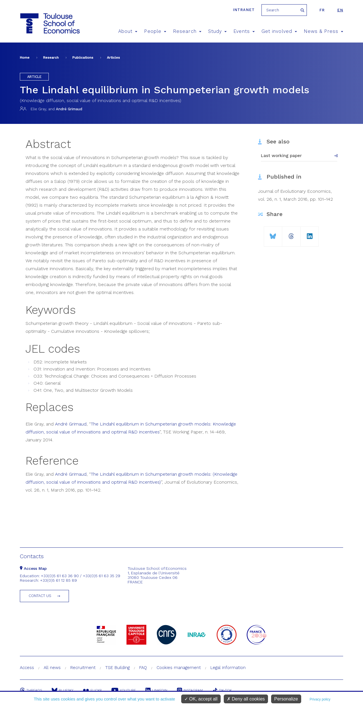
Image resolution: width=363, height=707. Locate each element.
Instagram (190, 690)
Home (24, 58)
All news (52, 667)
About (128, 31)
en (340, 10)
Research (187, 31)
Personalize (286, 699)
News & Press (323, 31)
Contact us (40, 596)
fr (322, 10)
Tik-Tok (222, 690)
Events (244, 31)
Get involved (279, 31)
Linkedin (156, 690)
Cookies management (179, 667)
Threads (31, 690)
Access (27, 667)
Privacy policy (320, 699)
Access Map (33, 568)
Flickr (92, 690)
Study (217, 31)
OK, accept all (201, 699)
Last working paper (281, 155)
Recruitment (83, 667)
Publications (82, 58)
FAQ (143, 667)
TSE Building (117, 667)
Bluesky (62, 690)
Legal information (228, 667)
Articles (113, 58)
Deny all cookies (246, 699)
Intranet (244, 10)
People (155, 31)
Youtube (123, 690)
